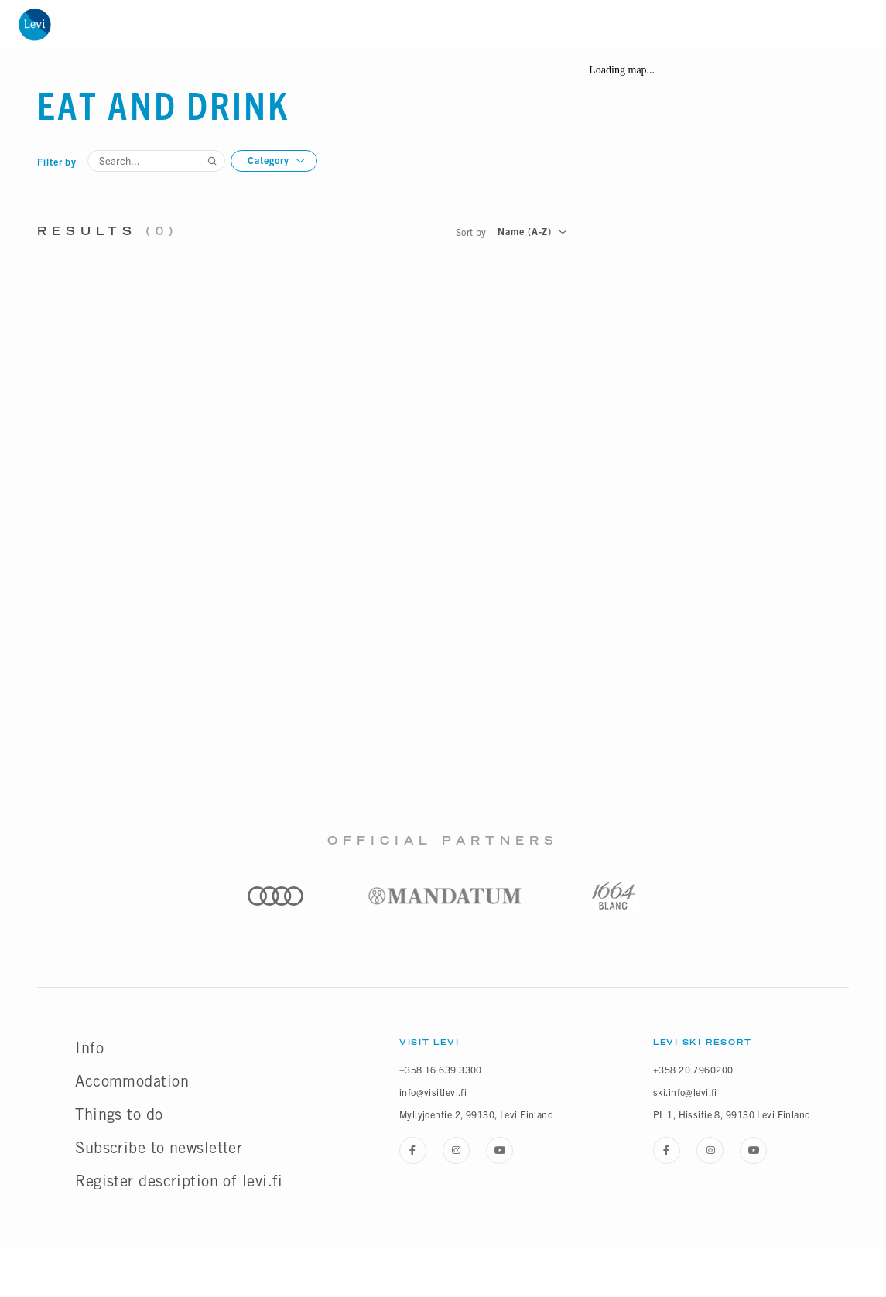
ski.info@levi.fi (685, 1091)
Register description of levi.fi (179, 1181)
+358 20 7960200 (693, 1069)
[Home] (34, 24)
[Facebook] (412, 1150)
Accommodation (132, 1081)
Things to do (118, 1114)
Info (89, 1048)
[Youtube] (499, 1150)
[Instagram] (456, 1150)
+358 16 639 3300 (440, 1069)
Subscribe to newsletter (158, 1147)
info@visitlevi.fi (433, 1091)
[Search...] (156, 161)
